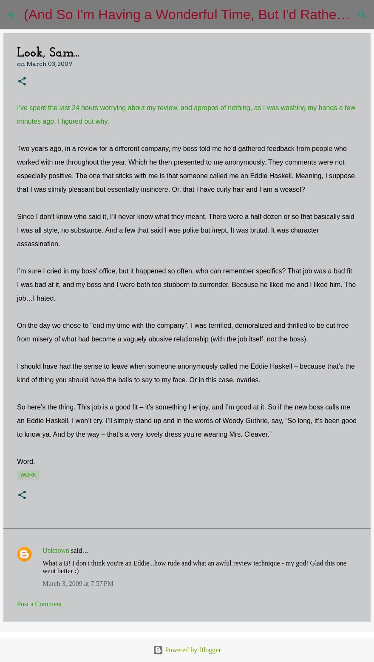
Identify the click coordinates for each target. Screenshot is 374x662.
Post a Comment (39, 604)
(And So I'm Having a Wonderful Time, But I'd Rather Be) (195, 14)
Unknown (55, 550)
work (28, 475)
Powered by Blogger (187, 649)
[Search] (362, 15)
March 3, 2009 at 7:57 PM (77, 583)
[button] (22, 82)
